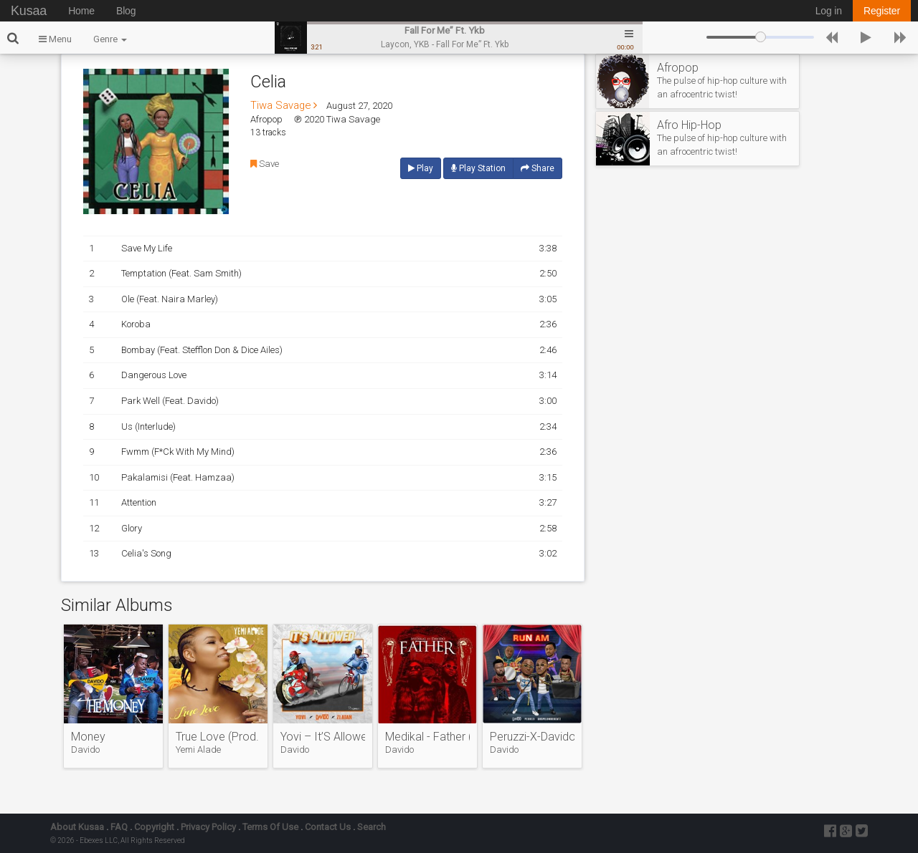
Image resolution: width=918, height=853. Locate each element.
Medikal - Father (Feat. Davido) (427, 737)
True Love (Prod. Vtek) (218, 737)
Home (81, 10)
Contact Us (328, 826)
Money (88, 737)
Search (371, 826)
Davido (85, 749)
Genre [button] (110, 39)
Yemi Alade (198, 749)
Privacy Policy (208, 826)
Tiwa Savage (283, 105)
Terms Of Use (270, 826)
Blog (126, 10)
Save (264, 163)
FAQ (119, 826)
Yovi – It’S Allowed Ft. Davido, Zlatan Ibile (322, 737)
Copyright (154, 826)
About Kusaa (77, 826)
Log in (828, 10)
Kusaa (29, 11)
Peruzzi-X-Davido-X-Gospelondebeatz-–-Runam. (532, 737)
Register (881, 10)
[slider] (760, 37)
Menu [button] (55, 39)
